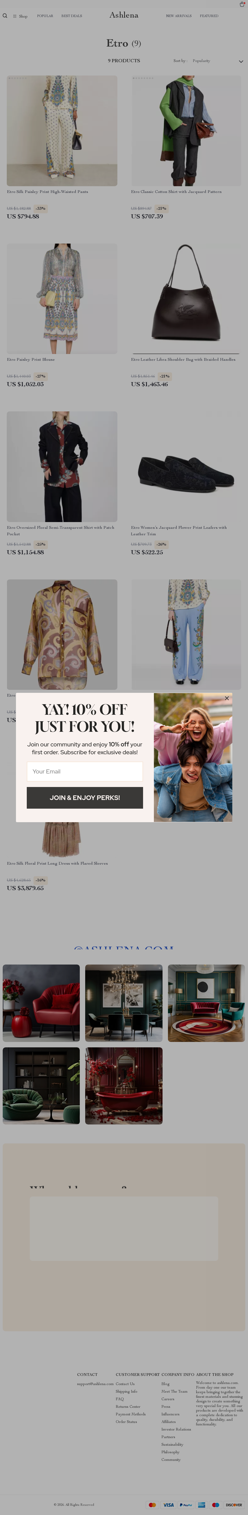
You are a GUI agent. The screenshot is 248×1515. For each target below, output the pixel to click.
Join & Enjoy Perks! (85, 797)
